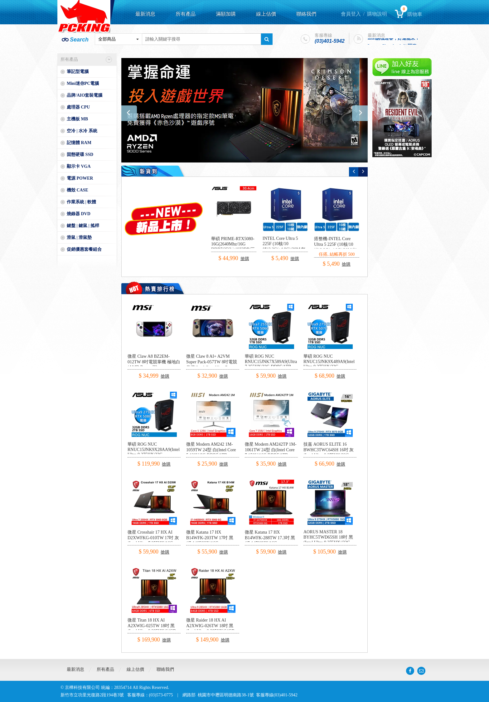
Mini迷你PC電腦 (83, 83)
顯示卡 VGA (79, 166)
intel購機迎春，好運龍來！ (393, 39)
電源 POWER (80, 178)
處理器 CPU (78, 107)
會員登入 (351, 14)
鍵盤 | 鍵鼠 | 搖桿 (83, 225)
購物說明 (377, 14)
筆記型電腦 (78, 71)
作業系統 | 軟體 (81, 202)
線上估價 (266, 14)
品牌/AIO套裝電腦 (84, 95)
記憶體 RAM (79, 142)
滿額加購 (226, 14)
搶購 (244, 258)
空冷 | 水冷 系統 (82, 130)
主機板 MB (77, 119)
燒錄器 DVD (78, 213)
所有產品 (186, 14)
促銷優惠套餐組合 (84, 249)
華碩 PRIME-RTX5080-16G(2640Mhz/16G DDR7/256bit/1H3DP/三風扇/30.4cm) (233, 246)
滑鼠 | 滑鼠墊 (79, 237)
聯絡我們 (306, 14)
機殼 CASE (77, 190)
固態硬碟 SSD (80, 154)
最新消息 (145, 14)
